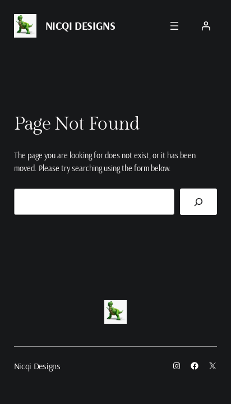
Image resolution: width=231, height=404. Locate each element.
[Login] (206, 26)
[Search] (198, 202)
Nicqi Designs (80, 26)
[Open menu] (174, 26)
